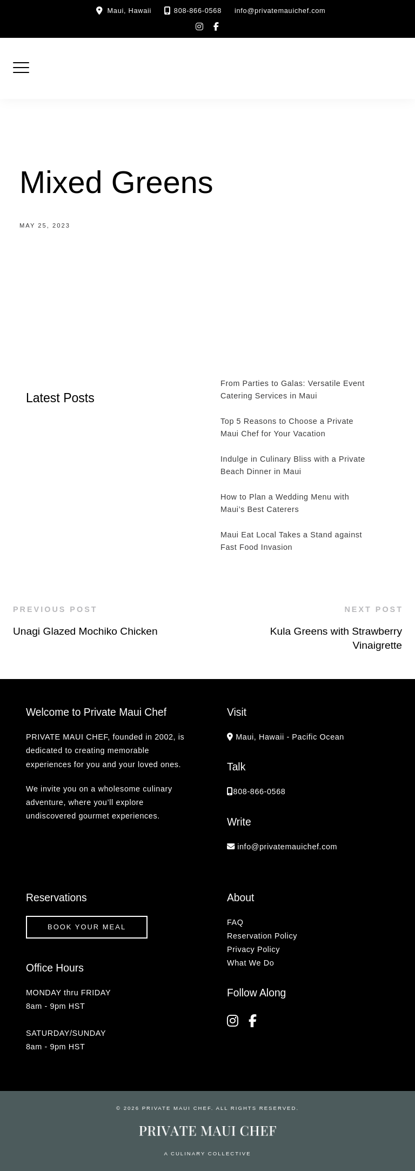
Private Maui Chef (176, 1108)
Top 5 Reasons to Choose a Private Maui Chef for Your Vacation (286, 427)
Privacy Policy (253, 949)
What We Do (250, 963)
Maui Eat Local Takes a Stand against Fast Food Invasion (291, 540)
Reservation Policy (262, 936)
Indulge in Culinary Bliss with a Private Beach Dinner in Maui (292, 465)
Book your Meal (87, 927)
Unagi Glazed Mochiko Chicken (85, 631)
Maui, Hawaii (130, 10)
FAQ (235, 922)
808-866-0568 (198, 10)
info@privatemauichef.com (280, 10)
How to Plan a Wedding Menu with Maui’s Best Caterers (284, 503)
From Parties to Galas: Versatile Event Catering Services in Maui (292, 389)
